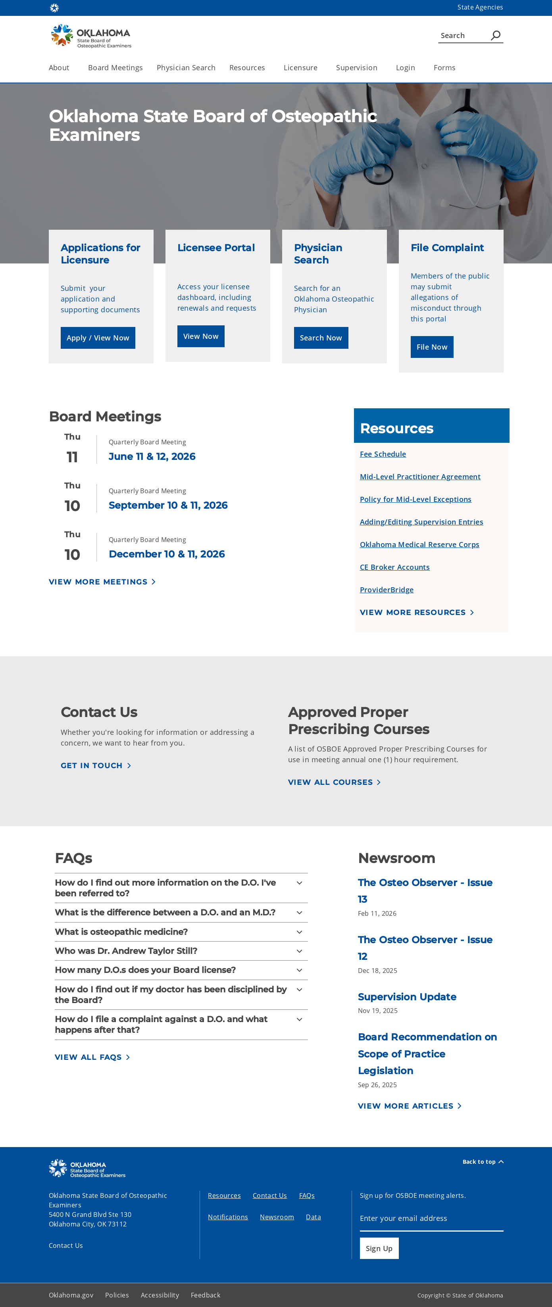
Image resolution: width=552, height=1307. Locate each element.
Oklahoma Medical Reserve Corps (420, 544)
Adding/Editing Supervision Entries (422, 522)
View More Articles (406, 1106)
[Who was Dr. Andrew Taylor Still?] (181, 951)
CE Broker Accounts (395, 567)
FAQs (307, 1195)
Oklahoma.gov (71, 1295)
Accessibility (160, 1295)
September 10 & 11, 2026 (168, 505)
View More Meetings (98, 582)
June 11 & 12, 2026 (152, 456)
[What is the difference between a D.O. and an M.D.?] (181, 912)
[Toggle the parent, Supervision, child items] (380, 67)
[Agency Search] (496, 35)
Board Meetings (115, 67)
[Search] (471, 35)
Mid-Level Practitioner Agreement (420, 476)
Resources (224, 1195)
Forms (445, 67)
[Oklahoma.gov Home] (54, 7)
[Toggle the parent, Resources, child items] (267, 67)
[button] (98, 338)
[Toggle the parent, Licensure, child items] (320, 67)
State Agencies (480, 7)
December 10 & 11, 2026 (167, 554)
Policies (117, 1295)
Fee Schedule (383, 454)
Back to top (483, 1162)
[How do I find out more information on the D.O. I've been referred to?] (181, 888)
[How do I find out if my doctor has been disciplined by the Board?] (181, 995)
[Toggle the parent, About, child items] (72, 67)
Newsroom (277, 1217)
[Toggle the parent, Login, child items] (417, 67)
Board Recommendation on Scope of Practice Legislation (427, 1053)
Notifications (228, 1217)
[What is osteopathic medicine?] (181, 932)
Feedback (205, 1295)
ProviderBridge (387, 589)
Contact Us (66, 1245)
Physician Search (186, 67)
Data (313, 1217)
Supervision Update (407, 997)
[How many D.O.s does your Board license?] (181, 970)
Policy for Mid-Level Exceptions (416, 499)
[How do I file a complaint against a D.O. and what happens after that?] (181, 1025)
